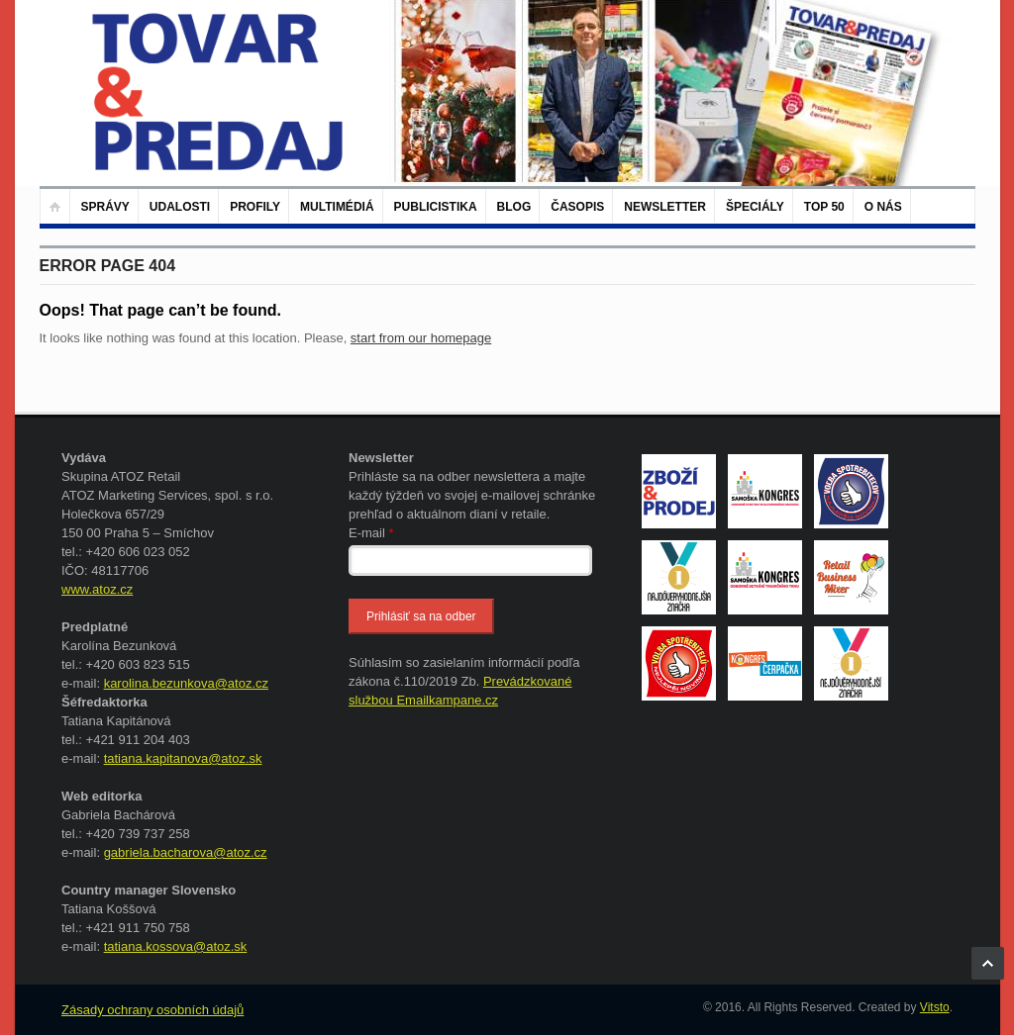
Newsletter (665, 207)
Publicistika (435, 207)
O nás (883, 207)
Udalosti (180, 207)
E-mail (371, 532)
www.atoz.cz (97, 589)
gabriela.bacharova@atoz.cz (185, 852)
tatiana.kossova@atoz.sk (176, 946)
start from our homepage (421, 337)
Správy (105, 207)
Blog (514, 207)
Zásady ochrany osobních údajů (152, 1009)
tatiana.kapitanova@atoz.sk (183, 758)
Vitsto (935, 1007)
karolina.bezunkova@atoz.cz (186, 683)
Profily (255, 207)
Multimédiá (336, 207)
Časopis (577, 207)
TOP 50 (824, 207)
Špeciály (755, 207)
